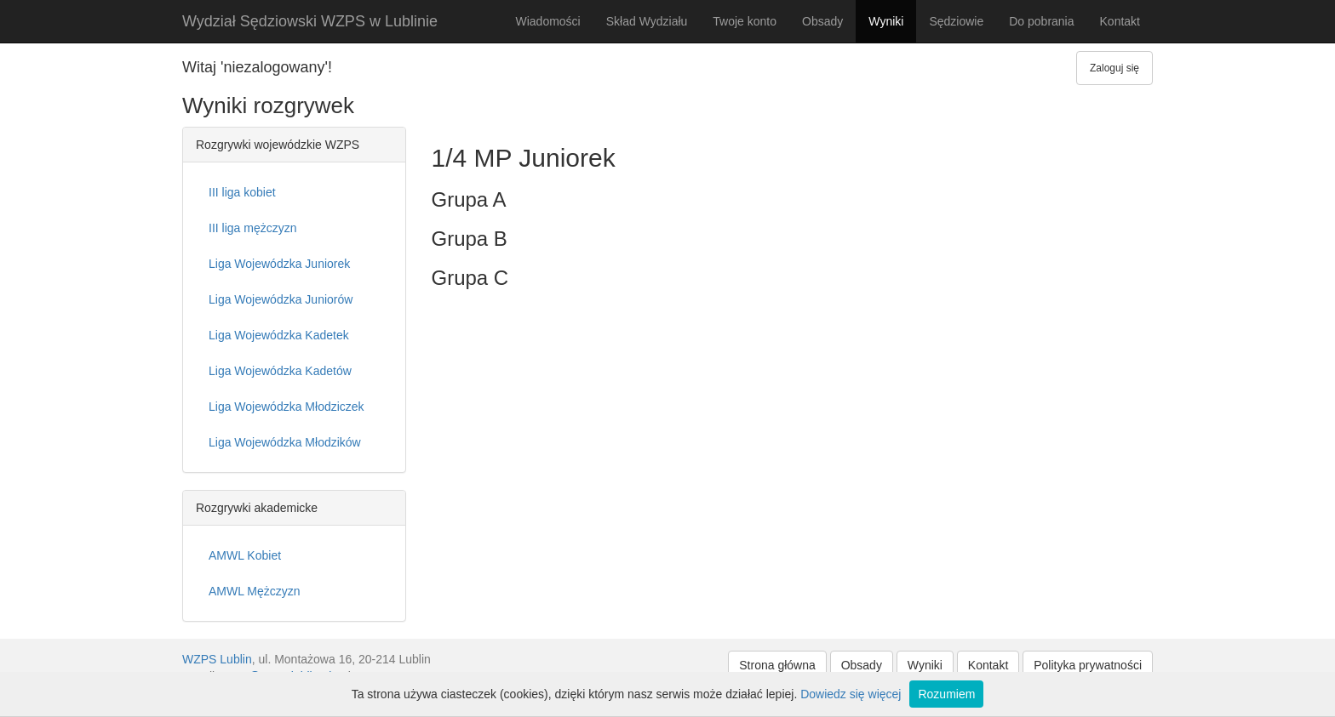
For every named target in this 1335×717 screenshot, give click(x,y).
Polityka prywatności (1088, 665)
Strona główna (777, 665)
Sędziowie (956, 21)
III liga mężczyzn (252, 228)
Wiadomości (547, 21)
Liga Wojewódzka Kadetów (280, 371)
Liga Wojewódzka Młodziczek (286, 406)
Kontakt (1120, 21)
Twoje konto (744, 21)
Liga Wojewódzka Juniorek (279, 263)
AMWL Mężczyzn (255, 591)
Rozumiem (946, 694)
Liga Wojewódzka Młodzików (285, 442)
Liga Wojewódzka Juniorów (280, 299)
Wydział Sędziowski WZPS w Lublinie (310, 21)
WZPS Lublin (217, 659)
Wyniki (885, 21)
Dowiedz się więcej (850, 694)
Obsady (822, 21)
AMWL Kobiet (245, 555)
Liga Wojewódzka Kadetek (279, 335)
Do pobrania (1041, 21)
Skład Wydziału (647, 21)
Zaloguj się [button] (1114, 68)
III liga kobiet (242, 192)
